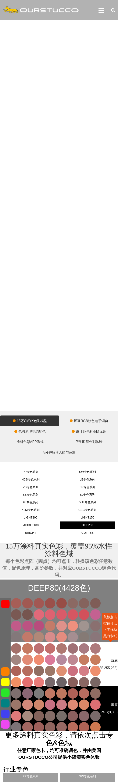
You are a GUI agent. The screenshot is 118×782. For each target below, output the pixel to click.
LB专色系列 (87, 479)
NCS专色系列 (30, 479)
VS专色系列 (31, 487)
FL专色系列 (30, 502)
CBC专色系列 (87, 510)
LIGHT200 (30, 517)
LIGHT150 (87, 517)
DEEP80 (87, 525)
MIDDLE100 (30, 525)
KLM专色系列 (31, 510)
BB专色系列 (31, 494)
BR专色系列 (87, 487)
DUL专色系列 (87, 502)
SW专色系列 (87, 472)
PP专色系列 (31, 472)
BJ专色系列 (87, 494)
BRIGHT (30, 532)
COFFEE (87, 532)
